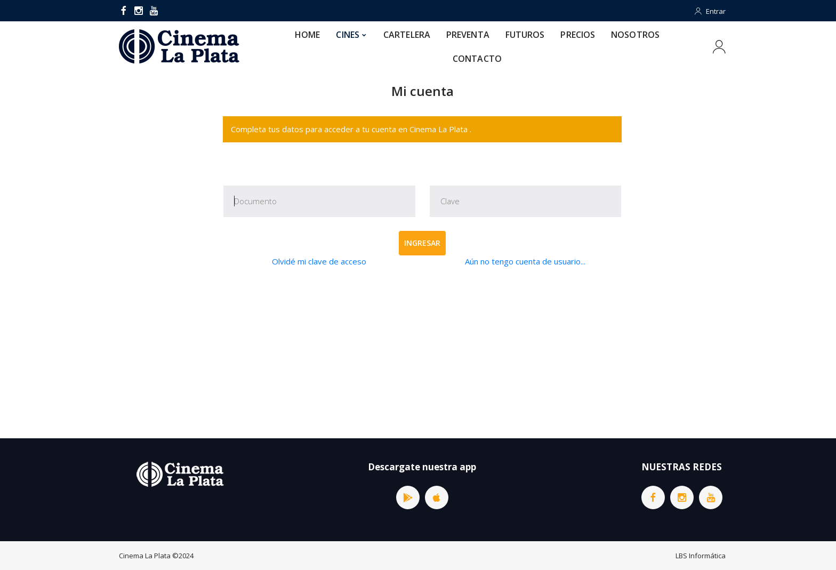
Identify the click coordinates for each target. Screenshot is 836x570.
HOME (307, 35)
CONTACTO (477, 59)
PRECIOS (577, 35)
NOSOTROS (635, 35)
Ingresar (422, 243)
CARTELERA (406, 35)
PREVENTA (467, 35)
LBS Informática (701, 555)
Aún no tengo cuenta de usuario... (525, 261)
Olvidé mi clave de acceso (319, 261)
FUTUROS (525, 35)
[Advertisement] (422, 353)
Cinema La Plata (145, 555)
